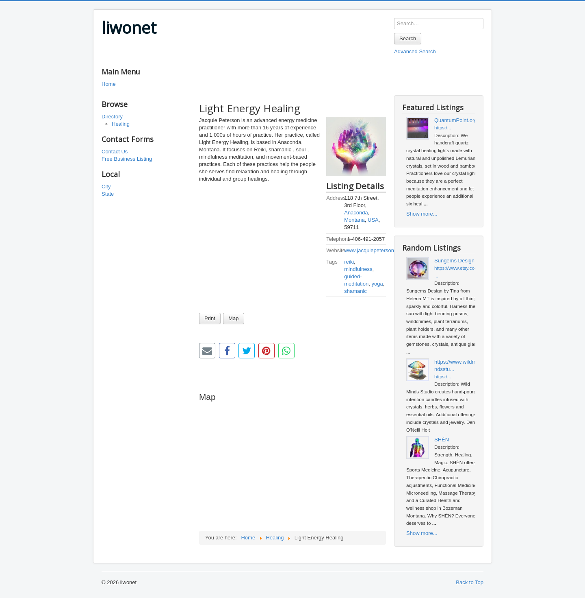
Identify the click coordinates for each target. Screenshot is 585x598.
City (106, 186)
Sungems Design (454, 261)
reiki (349, 262)
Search (407, 38)
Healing (121, 124)
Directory (112, 116)
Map (233, 318)
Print (209, 318)
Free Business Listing (127, 159)
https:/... (442, 127)
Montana (354, 220)
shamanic (355, 291)
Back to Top (469, 582)
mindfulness (358, 269)
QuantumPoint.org (455, 120)
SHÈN (441, 439)
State (108, 194)
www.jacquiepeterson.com (374, 250)
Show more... (422, 214)
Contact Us (115, 151)
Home (109, 84)
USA (373, 220)
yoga (377, 284)
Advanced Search (415, 51)
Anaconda (356, 213)
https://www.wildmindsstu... (455, 365)
